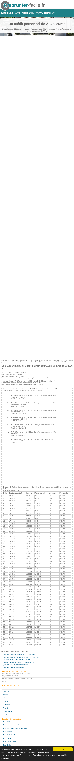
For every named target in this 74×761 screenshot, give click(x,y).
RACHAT (50, 13)
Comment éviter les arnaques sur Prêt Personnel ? (20, 654)
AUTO (17, 13)
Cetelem (6, 688)
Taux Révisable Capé (10, 735)
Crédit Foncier (8, 711)
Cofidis (5, 701)
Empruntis (6, 691)
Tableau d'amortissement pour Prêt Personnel (18, 662)
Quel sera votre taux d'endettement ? (15, 665)
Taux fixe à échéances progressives (15, 728)
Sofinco (5, 694)
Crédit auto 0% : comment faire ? (14, 667)
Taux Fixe (6, 721)
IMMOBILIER (7, 13)
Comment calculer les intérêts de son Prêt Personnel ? (21, 657)
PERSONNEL (28, 13)
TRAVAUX (40, 13)
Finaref (5, 708)
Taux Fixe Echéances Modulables (14, 725)
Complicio (6, 704)
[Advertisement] (37, 337)
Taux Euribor (7, 745)
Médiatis (6, 698)
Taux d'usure (7, 738)
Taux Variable (7, 731)
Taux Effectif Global (9, 741)
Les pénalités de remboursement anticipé (17, 659)
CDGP (5, 715)
